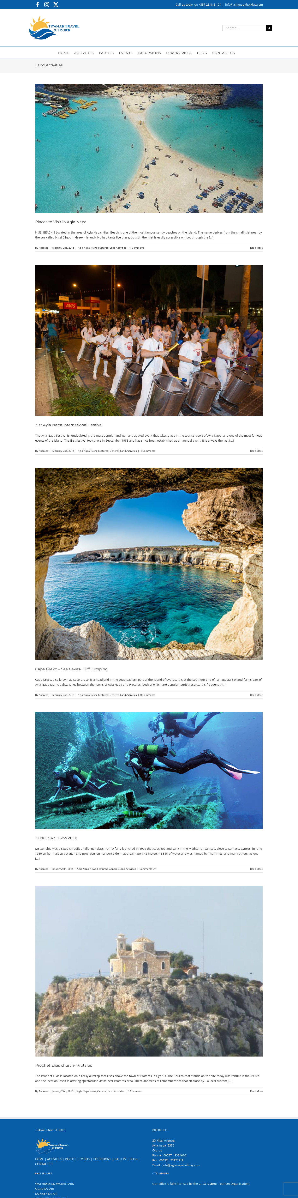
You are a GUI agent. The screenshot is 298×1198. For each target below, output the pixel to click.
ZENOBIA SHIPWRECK (56, 838)
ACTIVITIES (54, 1159)
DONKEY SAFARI (46, 1194)
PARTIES (70, 1159)
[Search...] (244, 28)
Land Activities (118, 247)
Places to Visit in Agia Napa (61, 222)
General (114, 451)
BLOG (133, 1159)
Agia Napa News (87, 247)
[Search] (269, 28)
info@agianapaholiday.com (244, 4)
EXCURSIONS (102, 1159)
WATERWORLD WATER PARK (54, 1184)
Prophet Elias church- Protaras (63, 1065)
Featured (103, 247)
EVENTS (84, 1159)
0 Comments (147, 695)
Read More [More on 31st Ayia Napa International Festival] (256, 451)
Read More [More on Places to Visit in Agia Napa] (256, 247)
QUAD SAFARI (44, 1189)
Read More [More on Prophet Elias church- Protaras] (256, 1091)
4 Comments (137, 247)
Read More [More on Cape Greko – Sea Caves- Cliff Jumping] (256, 695)
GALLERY (120, 1159)
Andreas (43, 247)
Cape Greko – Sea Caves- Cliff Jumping (71, 669)
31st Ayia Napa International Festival (69, 425)
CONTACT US (44, 1164)
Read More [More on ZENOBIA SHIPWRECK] (256, 869)
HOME (39, 1159)
